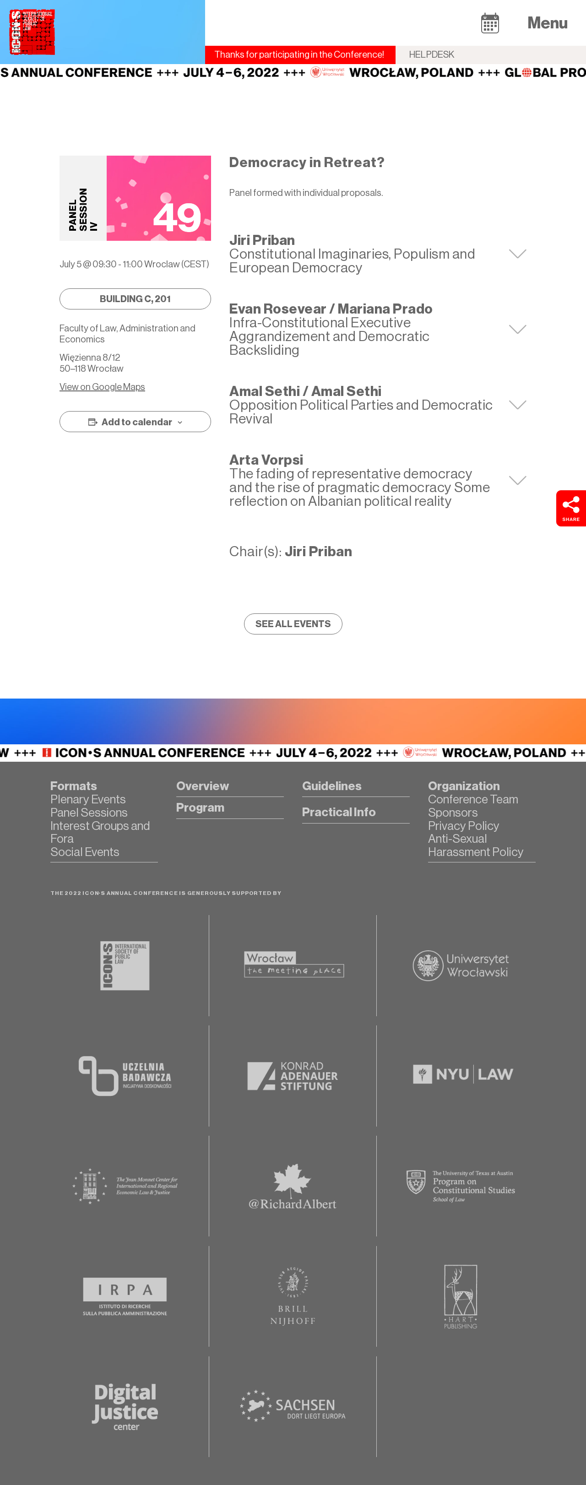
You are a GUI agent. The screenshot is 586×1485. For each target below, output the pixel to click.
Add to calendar (137, 422)
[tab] (378, 254)
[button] (490, 22)
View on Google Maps (102, 387)
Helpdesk (432, 54)
